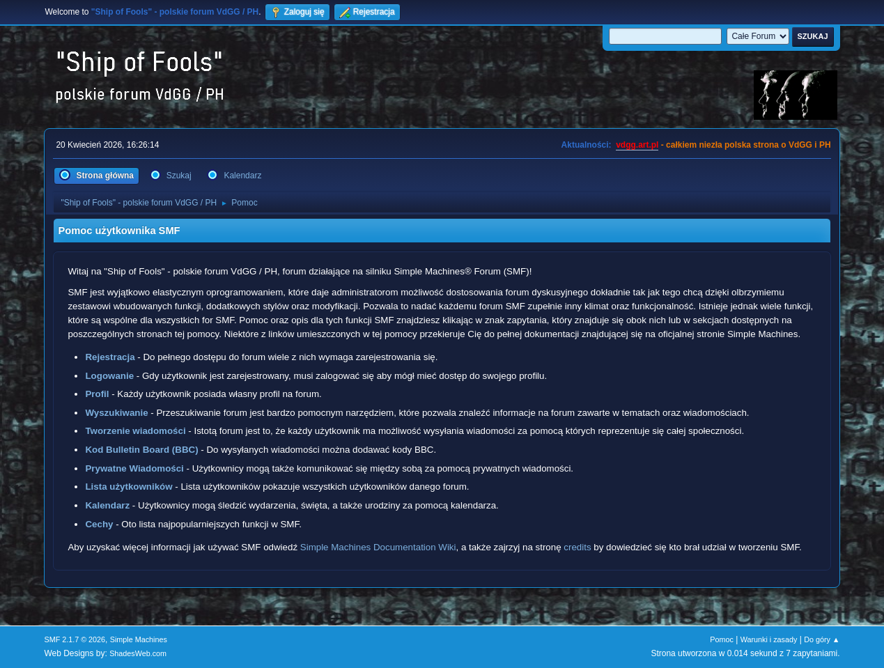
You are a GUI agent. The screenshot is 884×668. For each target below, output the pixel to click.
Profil (97, 394)
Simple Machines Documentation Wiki (378, 547)
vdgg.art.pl (637, 145)
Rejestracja (109, 357)
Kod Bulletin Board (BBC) (141, 449)
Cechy (99, 524)
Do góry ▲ (821, 639)
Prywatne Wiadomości (134, 468)
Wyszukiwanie (116, 412)
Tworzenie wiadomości (135, 431)
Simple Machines (138, 639)
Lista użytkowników (128, 486)
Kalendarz (107, 505)
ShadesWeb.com (137, 653)
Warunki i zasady (769, 639)
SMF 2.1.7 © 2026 (74, 639)
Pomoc (722, 639)
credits (577, 547)
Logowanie (109, 376)
